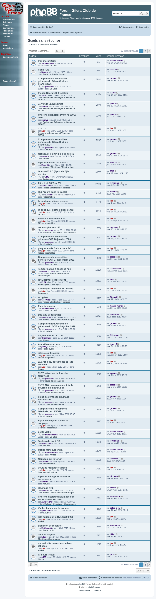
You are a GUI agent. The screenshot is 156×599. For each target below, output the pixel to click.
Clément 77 (46, 461)
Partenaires (8, 31)
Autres (46, 158)
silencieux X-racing (48, 353)
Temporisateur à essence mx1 (54, 269)
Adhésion (7, 22)
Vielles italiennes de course (53, 508)
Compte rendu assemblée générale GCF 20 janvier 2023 (54, 238)
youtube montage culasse (52, 467)
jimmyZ (44, 106)
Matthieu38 (46, 528)
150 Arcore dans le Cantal (52, 192)
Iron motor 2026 (47, 61)
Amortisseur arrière (49, 344)
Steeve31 (45, 300)
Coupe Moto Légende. (50, 449)
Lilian (44, 537)
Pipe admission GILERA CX (53, 162)
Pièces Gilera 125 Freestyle (53, 93)
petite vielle (44, 432)
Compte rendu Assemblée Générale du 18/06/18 (52, 410)
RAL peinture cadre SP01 (52, 279)
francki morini (47, 63)
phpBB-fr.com (94, 587)
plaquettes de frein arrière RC (54, 248)
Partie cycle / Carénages (54, 74)
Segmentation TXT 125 (50, 335)
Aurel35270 (46, 502)
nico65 (44, 490)
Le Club (53, 65)
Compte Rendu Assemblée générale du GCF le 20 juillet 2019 (57, 325)
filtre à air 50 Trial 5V (49, 183)
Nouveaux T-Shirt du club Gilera (56, 153)
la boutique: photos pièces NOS (56, 209)
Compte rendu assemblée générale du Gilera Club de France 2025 (53, 81)
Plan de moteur (46, 306)
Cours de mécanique (54, 381)
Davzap (44, 72)
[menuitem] (49, 27)
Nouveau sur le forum (50, 459)
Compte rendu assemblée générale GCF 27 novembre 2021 (56, 258)
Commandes (8, 28)
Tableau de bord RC (49, 441)
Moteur (46, 340)
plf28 (43, 557)
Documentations (10, 57)
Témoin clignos (46, 534)
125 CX (42, 128)
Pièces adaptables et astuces (56, 188)
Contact (6, 36)
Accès (5, 45)
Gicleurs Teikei (46, 554)
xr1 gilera (43, 297)
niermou (45, 482)
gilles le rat (46, 511)
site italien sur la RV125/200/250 (55, 517)
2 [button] (145, 51)
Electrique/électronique (49, 539)
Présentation (9, 19)
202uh (44, 95)
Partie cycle (48, 349)
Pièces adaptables (46, 223)
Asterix (48, 195)
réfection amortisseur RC (52, 218)
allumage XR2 (46, 488)
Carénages (48, 179)
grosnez (49, 87)
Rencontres (8, 33)
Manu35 (45, 165)
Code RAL (43, 69)
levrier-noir (46, 186)
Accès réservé (9, 81)
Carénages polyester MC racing (55, 288)
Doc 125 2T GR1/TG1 (49, 315)
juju (43, 131)
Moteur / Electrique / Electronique (58, 167)
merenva (49, 230)
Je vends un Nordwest (50, 104)
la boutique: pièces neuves (53, 201)
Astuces (47, 446)
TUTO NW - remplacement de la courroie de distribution (55, 386)
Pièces (6, 25)
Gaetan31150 (47, 271)
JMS (47, 177)
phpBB (81, 584)
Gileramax (46, 338)
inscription (8, 48)
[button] (149, 51)
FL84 (43, 282)
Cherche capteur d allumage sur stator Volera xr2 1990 (56, 498)
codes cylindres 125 (49, 227)
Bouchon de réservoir (50, 525)
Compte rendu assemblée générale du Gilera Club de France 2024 (53, 142)
